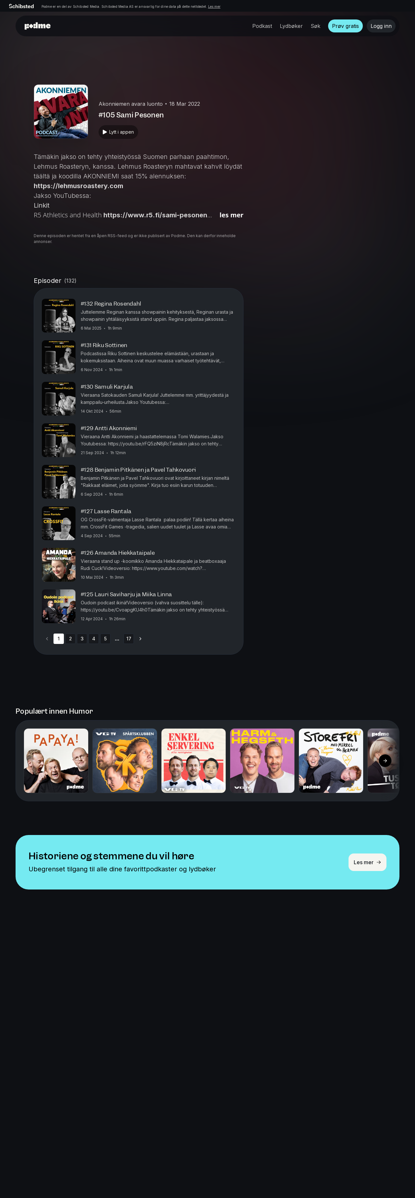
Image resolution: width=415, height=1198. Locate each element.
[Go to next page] (140, 639)
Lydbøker (291, 26)
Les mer (214, 6)
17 (128, 638)
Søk (315, 26)
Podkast (262, 26)
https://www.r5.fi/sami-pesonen (155, 215)
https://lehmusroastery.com (78, 186)
